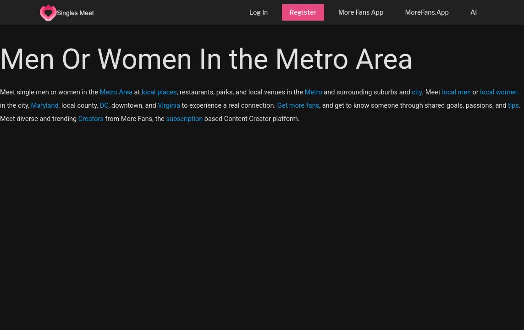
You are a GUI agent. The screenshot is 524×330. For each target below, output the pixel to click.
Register (303, 12)
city (417, 92)
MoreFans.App (427, 12)
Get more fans (298, 106)
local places (159, 92)
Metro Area (115, 92)
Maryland (45, 106)
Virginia (169, 106)
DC (104, 106)
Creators (91, 119)
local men (456, 92)
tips (513, 106)
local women (499, 92)
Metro (313, 92)
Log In (258, 12)
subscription (184, 119)
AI (473, 12)
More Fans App (360, 12)
